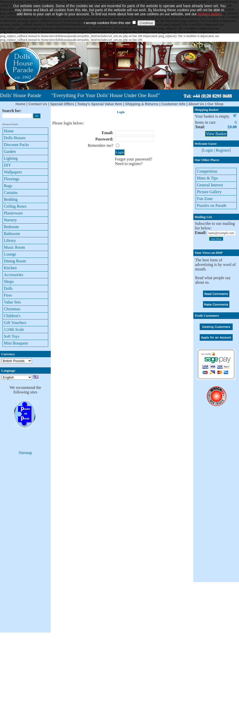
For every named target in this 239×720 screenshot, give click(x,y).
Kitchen (10, 268)
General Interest (210, 185)
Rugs (8, 186)
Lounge (10, 254)
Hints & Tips (207, 178)
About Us (196, 104)
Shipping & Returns (141, 104)
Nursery (10, 220)
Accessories (13, 275)
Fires (8, 295)
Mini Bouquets (16, 343)
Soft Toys (11, 336)
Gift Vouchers (15, 322)
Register (222, 150)
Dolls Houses (15, 138)
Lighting (11, 158)
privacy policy (209, 9)
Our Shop (215, 104)
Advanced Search (10, 124)
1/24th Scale (14, 329)
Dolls (8, 288)
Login (208, 150)
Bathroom (12, 233)
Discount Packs (16, 144)
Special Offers (62, 104)
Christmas (12, 309)
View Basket (216, 134)
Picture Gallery (209, 192)
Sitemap (25, 453)
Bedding (11, 199)
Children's (12, 316)
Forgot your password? (133, 159)
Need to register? (129, 163)
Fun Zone (205, 198)
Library (10, 240)
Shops (9, 281)
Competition (207, 171)
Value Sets (12, 302)
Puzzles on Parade (211, 205)
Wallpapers (13, 172)
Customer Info (173, 104)
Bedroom (11, 227)
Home (20, 104)
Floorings (11, 179)
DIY (7, 165)
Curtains (11, 192)
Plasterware (13, 213)
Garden (10, 151)
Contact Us (37, 104)
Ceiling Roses (15, 206)
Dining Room (15, 261)
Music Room (14, 247)
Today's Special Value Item (99, 104)
